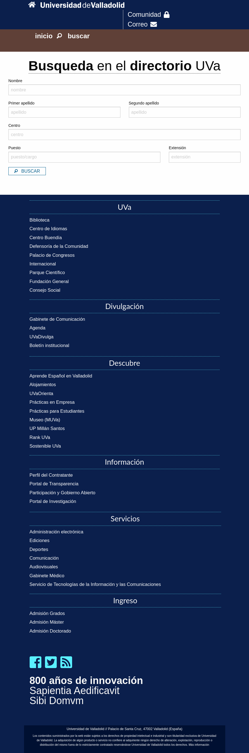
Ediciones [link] (40, 540)
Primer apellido (64, 109)
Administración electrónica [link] (57, 531)
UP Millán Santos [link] (47, 428)
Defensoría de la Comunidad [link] (59, 246)
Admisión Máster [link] (47, 621)
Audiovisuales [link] (44, 566)
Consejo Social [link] (45, 290)
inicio (44, 36)
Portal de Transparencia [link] (54, 483)
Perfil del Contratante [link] (51, 475)
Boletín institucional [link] (49, 345)
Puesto (84, 154)
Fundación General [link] (49, 281)
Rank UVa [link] (40, 437)
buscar (73, 36)
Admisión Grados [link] (47, 613)
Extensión (205, 154)
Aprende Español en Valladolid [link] (61, 375)
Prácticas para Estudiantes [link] (57, 411)
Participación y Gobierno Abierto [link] (63, 492)
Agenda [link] (38, 327)
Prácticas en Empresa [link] (52, 402)
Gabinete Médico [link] (47, 575)
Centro (124, 131)
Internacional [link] (43, 263)
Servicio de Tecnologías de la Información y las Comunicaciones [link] (95, 584)
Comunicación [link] (44, 557)
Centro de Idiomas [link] (48, 228)
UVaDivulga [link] (42, 336)
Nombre (15, 81)
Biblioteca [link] (40, 219)
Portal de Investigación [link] (53, 501)
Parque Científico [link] (47, 272)
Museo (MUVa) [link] (45, 419)
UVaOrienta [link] (41, 393)
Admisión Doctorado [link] (50, 630)
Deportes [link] (39, 549)
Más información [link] (199, 744)
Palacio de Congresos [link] (52, 255)
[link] (33, 5)
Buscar (27, 171)
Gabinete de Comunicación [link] (57, 319)
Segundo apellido (185, 109)
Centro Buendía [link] (46, 237)
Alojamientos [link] (43, 384)
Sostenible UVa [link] (45, 445)
